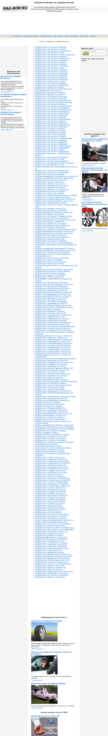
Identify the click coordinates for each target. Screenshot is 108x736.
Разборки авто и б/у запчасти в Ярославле (51, 575)
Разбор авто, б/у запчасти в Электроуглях (51, 562)
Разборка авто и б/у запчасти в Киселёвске (52, 218)
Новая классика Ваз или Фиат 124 (45, 716)
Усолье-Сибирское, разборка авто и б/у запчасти (54, 520)
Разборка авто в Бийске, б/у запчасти (49, 87)
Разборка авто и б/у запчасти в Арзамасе (51, 64)
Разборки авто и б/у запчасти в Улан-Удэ (51, 516)
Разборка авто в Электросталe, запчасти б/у (52, 560)
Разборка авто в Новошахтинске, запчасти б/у (53, 353)
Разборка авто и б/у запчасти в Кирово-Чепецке (53, 216)
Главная (42, 41)
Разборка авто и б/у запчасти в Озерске (50, 383)
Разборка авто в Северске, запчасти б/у (50, 465)
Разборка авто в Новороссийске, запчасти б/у (53, 351)
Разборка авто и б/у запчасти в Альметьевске (53, 51)
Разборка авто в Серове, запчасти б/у (50, 457)
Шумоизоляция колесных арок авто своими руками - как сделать (94, 170)
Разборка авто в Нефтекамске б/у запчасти (52, 319)
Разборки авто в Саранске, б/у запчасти (50, 438)
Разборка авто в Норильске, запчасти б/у (51, 338)
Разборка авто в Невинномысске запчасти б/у (53, 322)
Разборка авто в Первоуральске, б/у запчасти (53, 391)
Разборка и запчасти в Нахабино (48, 309)
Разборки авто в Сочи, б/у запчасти (49, 474)
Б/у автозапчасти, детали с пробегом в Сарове (53, 448)
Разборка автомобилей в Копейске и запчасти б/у (54, 231)
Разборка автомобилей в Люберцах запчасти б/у (54, 284)
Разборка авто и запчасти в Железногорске (52, 170)
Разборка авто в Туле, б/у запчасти (48, 505)
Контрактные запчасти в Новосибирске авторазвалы (55, 359)
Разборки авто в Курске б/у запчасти (49, 264)
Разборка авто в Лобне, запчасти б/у (49, 277)
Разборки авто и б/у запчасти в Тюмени (50, 509)
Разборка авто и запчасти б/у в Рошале (50, 419)
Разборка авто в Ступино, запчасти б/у (50, 488)
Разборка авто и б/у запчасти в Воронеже (51, 123)
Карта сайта (84, 36)
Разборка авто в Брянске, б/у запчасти (50, 95)
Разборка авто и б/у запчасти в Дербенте (51, 142)
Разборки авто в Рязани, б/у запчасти (49, 417)
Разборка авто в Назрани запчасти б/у (50, 317)
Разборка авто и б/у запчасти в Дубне (50, 150)
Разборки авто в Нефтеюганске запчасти (51, 321)
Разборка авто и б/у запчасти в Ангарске (51, 57)
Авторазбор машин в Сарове (46, 444)
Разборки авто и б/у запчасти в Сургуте (50, 490)
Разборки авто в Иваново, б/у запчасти (50, 184)
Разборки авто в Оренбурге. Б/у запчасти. (51, 376)
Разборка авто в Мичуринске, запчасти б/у (51, 298)
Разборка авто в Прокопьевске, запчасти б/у (52, 400)
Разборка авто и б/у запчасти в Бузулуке (51, 98)
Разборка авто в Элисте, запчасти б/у (49, 566)
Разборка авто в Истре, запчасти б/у (49, 182)
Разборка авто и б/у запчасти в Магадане (51, 286)
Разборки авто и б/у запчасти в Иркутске (51, 180)
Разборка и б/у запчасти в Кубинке (48, 260)
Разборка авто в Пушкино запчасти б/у (50, 408)
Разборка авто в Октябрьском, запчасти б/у (52, 370)
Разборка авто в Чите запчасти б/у (48, 550)
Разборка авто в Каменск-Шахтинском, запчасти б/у (55, 199)
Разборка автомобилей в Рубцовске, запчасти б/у (54, 425)
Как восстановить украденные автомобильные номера (95, 140)
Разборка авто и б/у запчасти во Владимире (52, 108)
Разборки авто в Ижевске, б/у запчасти (50, 188)
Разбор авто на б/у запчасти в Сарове (50, 452)
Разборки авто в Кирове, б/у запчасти (49, 214)
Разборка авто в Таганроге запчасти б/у (50, 492)
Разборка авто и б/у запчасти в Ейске (49, 159)
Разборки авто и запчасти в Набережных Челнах (54, 307)
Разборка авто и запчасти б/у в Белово (50, 81)
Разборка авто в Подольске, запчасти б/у (51, 398)
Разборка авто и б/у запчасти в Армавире (51, 60)
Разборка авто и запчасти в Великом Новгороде (53, 102)
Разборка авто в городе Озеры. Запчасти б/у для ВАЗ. (56, 381)
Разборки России (46, 36)
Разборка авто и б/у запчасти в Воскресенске (52, 125)
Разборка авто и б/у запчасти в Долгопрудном (53, 146)
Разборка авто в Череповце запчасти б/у (51, 545)
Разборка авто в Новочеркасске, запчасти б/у (52, 341)
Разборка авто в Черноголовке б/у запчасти (52, 549)
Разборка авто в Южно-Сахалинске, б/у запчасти (54, 571)
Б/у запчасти (58, 36)
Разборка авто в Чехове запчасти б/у (49, 541)
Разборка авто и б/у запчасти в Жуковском (51, 172)
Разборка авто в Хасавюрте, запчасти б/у (51, 531)
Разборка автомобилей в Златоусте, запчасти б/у (54, 178)
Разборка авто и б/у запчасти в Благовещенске (53, 89)
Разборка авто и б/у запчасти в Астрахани (51, 66)
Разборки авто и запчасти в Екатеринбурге (51, 161)
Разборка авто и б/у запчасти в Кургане (50, 262)
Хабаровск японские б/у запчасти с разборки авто (54, 528)
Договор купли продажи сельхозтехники (10, 113)
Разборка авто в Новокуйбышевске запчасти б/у (54, 343)
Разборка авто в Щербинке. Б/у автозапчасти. (53, 558)
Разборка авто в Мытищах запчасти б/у (50, 300)
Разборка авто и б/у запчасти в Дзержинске (52, 151)
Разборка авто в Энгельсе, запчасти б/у (50, 568)
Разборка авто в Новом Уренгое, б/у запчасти (53, 349)
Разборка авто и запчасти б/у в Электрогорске (53, 564)
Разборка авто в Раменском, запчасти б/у (51, 412)
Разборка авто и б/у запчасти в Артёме (50, 62)
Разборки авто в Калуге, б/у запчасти (49, 193)
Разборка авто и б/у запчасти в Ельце (50, 165)
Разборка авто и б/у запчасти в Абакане (50, 47)
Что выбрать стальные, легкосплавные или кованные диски (94, 204)
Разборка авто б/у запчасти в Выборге (50, 129)
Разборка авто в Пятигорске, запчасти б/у (51, 410)
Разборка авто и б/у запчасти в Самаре (50, 431)
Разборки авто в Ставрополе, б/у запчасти (51, 484)
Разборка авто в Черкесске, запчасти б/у (51, 547)
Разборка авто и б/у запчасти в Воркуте (50, 121)
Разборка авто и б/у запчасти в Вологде (50, 117)
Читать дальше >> (7, 92)
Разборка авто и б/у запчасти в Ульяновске (52, 514)
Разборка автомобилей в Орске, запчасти (51, 379)
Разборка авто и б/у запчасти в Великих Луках (53, 100)
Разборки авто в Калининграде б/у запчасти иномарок (56, 195)
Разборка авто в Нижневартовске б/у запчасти (53, 330)
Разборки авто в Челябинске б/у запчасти (51, 543)
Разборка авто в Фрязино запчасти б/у (50, 526)
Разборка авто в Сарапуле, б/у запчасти (50, 440)
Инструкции (17, 36)
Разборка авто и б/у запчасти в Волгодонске (52, 112)
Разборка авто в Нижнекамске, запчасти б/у (52, 324)
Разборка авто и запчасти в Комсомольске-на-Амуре (55, 229)
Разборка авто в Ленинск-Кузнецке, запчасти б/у (54, 269)
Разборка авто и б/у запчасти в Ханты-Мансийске (54, 530)
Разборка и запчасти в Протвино (47, 402)
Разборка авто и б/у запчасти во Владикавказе (53, 106)
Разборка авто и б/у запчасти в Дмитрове (51, 144)
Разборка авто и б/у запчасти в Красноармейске (54, 243)
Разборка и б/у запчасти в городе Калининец (52, 197)
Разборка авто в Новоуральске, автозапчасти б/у (54, 362)
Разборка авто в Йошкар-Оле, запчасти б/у (52, 189)
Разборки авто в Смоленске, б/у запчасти (51, 473)
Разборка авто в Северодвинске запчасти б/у (52, 463)
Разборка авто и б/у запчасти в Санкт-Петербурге (54, 427)
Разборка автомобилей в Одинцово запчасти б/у (54, 368)
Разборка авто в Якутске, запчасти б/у (50, 577)
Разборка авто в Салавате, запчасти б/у (50, 436)
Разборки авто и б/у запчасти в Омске (50, 372)
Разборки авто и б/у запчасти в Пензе (49, 387)
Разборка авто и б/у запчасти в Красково (51, 241)
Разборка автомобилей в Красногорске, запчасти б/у (55, 250)
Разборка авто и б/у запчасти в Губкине (50, 136)
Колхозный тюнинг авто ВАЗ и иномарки (48, 683)
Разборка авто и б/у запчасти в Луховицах (51, 283)
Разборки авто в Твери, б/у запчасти (49, 507)
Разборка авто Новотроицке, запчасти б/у (51, 360)
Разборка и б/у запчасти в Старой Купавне (51, 482)
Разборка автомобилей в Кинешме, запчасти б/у (54, 212)
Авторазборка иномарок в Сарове (48, 446)
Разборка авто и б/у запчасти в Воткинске (51, 127)
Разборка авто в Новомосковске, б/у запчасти (53, 347)
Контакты (93, 36)
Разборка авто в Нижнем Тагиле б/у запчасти (52, 328)
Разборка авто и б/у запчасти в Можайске (51, 302)
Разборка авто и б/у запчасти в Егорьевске (51, 157)
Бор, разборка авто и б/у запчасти (48, 91)
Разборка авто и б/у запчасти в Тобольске (51, 495)
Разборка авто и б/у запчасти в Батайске (51, 77)
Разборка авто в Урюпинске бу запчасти (50, 518)
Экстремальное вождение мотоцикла (46, 621)
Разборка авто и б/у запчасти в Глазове (50, 133)
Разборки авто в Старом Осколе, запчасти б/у (53, 480)
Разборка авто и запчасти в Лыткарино (50, 275)
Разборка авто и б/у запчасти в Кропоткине (52, 258)
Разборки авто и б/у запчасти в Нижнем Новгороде (55, 326)
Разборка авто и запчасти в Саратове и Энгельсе (54, 442)
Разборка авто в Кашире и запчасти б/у (50, 208)
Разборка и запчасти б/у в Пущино (48, 406)
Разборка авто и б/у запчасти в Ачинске (50, 49)
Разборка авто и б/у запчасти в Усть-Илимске (52, 524)
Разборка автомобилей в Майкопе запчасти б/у (53, 292)
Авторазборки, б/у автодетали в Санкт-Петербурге (54, 429)
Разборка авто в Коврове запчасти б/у (50, 239)
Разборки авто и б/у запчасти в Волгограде (52, 114)
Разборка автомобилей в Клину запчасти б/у (52, 226)
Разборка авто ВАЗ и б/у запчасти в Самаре (52, 435)
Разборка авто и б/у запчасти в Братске (50, 93)
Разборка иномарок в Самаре (46, 433)
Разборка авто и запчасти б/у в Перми (50, 389)
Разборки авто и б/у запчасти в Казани (50, 191)
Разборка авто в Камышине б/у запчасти (51, 203)
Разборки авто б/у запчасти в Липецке (50, 273)
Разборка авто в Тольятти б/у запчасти (50, 497)
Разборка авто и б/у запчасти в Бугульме (51, 96)
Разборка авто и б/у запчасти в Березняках (52, 85)
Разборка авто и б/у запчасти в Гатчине (50, 131)
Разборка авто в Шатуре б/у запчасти (49, 552)
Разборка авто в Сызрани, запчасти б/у (50, 471)
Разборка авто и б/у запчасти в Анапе (49, 53)
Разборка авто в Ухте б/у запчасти (48, 512)
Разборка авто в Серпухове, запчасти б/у (51, 459)
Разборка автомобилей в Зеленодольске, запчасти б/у (56, 176)
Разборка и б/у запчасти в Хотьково (49, 535)
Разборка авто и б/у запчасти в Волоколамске (53, 119)
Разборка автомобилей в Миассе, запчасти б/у (53, 296)
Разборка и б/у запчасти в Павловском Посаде (53, 385)
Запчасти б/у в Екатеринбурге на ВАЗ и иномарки (54, 163)
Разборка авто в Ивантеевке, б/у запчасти (51, 186)
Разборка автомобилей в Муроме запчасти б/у (53, 305)
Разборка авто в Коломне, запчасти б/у (50, 227)
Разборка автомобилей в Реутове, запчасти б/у (53, 414)
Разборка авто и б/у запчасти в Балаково (51, 70)
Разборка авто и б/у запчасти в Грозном (50, 134)
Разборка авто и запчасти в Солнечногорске (52, 478)
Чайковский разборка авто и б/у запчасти (51, 537)
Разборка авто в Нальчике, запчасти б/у (50, 313)
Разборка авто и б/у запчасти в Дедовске (51, 140)
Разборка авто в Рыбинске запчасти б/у (50, 416)
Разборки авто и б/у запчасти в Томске (50, 501)
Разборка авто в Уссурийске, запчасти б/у (51, 522)
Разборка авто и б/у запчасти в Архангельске (52, 58)
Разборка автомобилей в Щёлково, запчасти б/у (54, 556)
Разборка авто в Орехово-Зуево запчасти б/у (52, 374)
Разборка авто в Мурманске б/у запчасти (51, 303)
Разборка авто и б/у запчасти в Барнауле (51, 76)
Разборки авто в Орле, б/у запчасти (49, 378)
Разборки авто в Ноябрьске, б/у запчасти (51, 364)
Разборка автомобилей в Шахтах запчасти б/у (53, 554)
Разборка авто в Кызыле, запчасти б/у (50, 222)
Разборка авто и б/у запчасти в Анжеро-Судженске (55, 55)
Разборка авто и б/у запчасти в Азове (49, 68)
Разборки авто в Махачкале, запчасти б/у (51, 290)
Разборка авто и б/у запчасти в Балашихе (51, 72)
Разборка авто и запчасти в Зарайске (49, 174)
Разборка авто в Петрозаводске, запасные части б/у (55, 397)
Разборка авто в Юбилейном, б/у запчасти (51, 573)
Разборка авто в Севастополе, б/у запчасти (52, 461)
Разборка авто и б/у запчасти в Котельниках (52, 237)
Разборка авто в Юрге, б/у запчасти (49, 569)
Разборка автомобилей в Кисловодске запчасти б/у (55, 220)
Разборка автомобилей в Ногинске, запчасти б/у (54, 336)
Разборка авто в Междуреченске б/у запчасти (53, 294)
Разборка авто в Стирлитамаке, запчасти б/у (52, 486)
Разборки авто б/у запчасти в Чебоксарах (51, 539)
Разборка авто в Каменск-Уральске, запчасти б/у (54, 201)
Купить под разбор (71, 36)
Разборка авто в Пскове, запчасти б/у (49, 404)
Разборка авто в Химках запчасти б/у (49, 533)
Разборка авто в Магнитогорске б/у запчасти (52, 288)
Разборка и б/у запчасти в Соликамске (50, 476)
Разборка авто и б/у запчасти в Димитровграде (53, 138)
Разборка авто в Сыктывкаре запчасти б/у (51, 467)
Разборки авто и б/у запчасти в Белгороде (51, 79)
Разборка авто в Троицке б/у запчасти (50, 503)
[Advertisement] (95, 95)
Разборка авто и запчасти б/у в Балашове (51, 74)
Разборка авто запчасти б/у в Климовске (51, 224)
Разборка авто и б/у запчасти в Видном (50, 104)
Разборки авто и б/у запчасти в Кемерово (51, 210)
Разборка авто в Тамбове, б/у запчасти (50, 493)
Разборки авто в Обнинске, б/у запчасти (50, 366)
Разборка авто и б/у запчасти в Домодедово (52, 148)
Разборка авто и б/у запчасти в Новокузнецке (53, 345)
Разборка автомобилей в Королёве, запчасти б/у (54, 233)
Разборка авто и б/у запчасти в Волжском (51, 115)
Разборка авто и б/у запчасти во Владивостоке (53, 110)
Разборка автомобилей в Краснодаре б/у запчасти (54, 248)
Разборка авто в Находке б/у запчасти (50, 311)
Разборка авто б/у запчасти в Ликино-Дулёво (52, 271)
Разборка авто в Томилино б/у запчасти (50, 499)
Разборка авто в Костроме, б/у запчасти (50, 235)
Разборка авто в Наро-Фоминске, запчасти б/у (53, 315)
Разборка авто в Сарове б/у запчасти (49, 450)
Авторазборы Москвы (31, 36)
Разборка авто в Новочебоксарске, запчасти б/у (53, 340)
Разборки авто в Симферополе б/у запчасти (52, 469)
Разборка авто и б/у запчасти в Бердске (50, 83)
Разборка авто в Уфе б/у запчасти (48, 511)
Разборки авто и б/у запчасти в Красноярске (52, 252)
